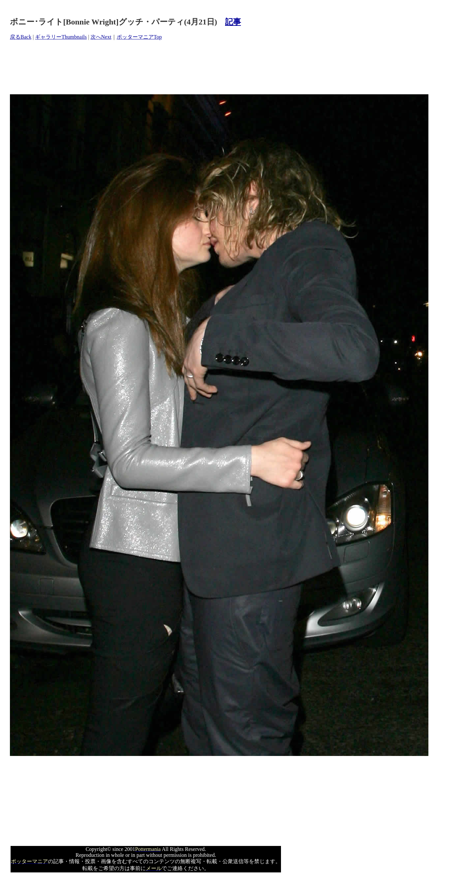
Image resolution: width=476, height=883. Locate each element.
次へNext (101, 37)
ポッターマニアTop (139, 37)
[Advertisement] (130, 67)
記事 (233, 22)
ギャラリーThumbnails (61, 37)
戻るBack (20, 37)
